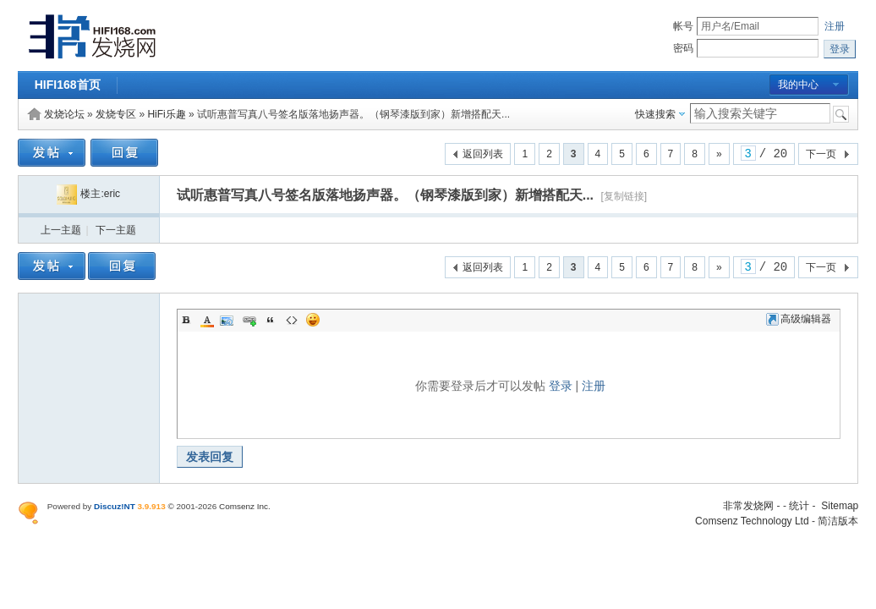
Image (228, 319)
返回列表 (483, 154)
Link (249, 319)
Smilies (312, 319)
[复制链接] (624, 196)
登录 (560, 385)
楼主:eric (88, 194)
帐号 (683, 26)
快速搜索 (655, 114)
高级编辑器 (798, 319)
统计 (799, 506)
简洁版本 (838, 521)
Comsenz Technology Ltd (752, 521)
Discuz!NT (114, 506)
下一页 (821, 154)
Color (207, 319)
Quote (270, 319)
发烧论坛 (64, 114)
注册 (834, 26)
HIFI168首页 (68, 84)
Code (291, 319)
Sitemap (839, 506)
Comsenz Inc (243, 506)
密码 (683, 48)
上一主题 (61, 230)
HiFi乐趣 (166, 114)
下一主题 (116, 230)
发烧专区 (116, 114)
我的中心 (798, 85)
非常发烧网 (748, 506)
